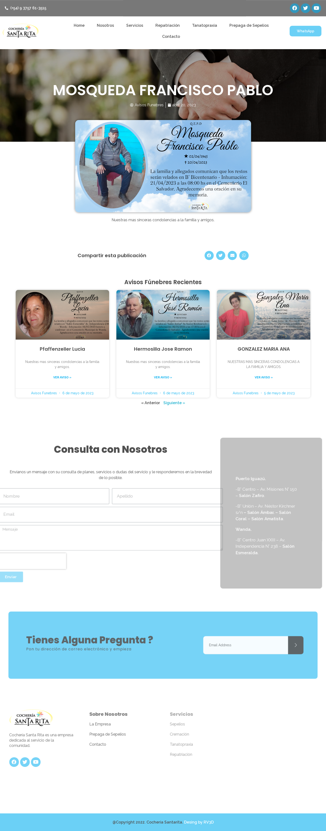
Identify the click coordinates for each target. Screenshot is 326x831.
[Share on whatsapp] (243, 255)
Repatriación (167, 25)
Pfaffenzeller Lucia (62, 349)
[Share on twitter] (220, 255)
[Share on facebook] (209, 255)
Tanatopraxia (204, 25)
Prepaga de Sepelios (249, 25)
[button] (305, 31)
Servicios (134, 25)
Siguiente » (174, 403)
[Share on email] (232, 255)
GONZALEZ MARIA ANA (264, 349)
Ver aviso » (62, 377)
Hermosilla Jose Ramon (163, 349)
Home (79, 25)
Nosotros (105, 25)
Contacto (171, 36)
